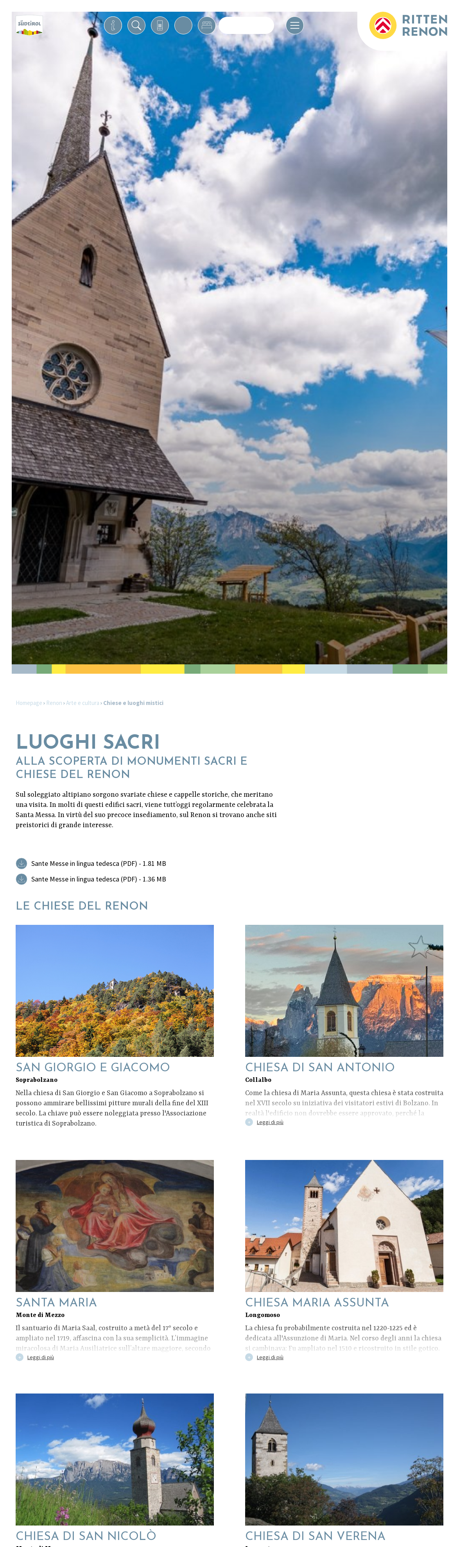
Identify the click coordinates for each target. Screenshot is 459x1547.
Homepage (29, 703)
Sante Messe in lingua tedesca (98, 863)
